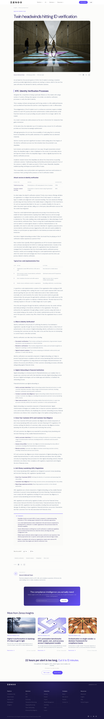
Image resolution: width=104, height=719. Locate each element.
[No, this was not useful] (32, 551)
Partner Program (85, 702)
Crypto (45, 699)
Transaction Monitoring (31, 702)
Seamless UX (10, 699)
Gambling (46, 705)
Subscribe (64, 600)
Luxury (45, 710)
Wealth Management (49, 702)
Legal (45, 707)
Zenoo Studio (10, 696)
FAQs (82, 699)
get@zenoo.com (93, 684)
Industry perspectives (23, 7)
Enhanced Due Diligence (31, 710)
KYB (26, 696)
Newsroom (83, 694)
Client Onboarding (30, 707)
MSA (40, 716)
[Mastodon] (96, 717)
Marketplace (10, 702)
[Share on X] (86, 75)
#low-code (46, 558)
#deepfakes (38, 558)
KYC (26, 694)
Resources (60, 2)
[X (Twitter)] (91, 717)
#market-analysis (30, 558)
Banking (46, 694)
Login (91, 2)
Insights (15, 7)
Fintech (45, 696)
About (63, 694)
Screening (28, 699)
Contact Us (65, 702)
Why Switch (65, 696)
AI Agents (9, 705)
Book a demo (83, 2)
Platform (40, 2)
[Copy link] (89, 75)
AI (46, 2)
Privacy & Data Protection (31, 716)
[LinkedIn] (88, 717)
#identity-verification (19, 558)
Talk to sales (46, 672)
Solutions (52, 2)
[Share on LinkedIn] (83, 75)
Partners (64, 699)
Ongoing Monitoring (30, 705)
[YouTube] (93, 717)
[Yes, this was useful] (25, 551)
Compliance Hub (11, 694)
